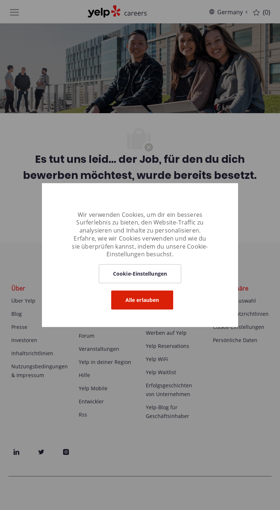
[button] (140, 273)
